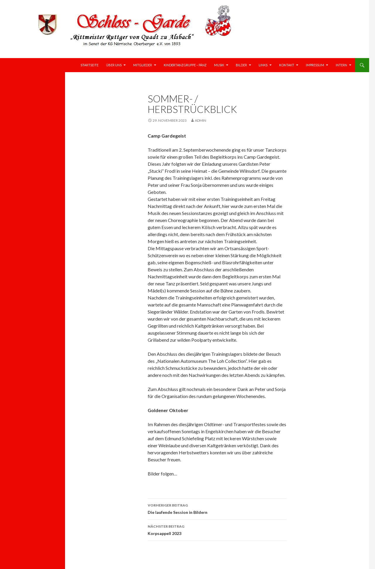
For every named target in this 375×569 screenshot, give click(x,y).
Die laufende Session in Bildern (217, 508)
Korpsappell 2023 (217, 529)
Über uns (114, 65)
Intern (341, 65)
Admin (200, 120)
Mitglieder (142, 65)
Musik (219, 65)
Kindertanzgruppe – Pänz (185, 65)
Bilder (241, 65)
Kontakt (286, 65)
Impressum (315, 65)
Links (263, 65)
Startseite (89, 65)
